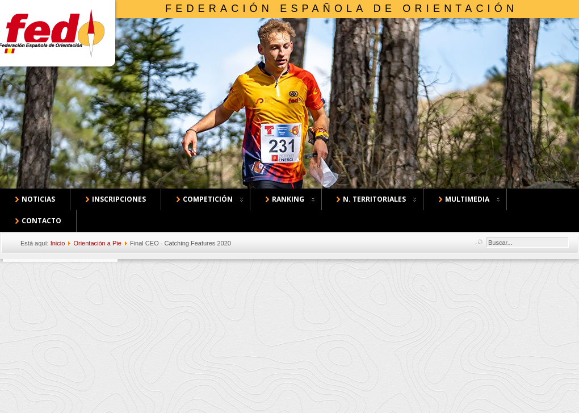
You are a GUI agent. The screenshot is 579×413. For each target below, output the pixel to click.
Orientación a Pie (97, 243)
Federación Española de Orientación (341, 8)
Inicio (58, 243)
